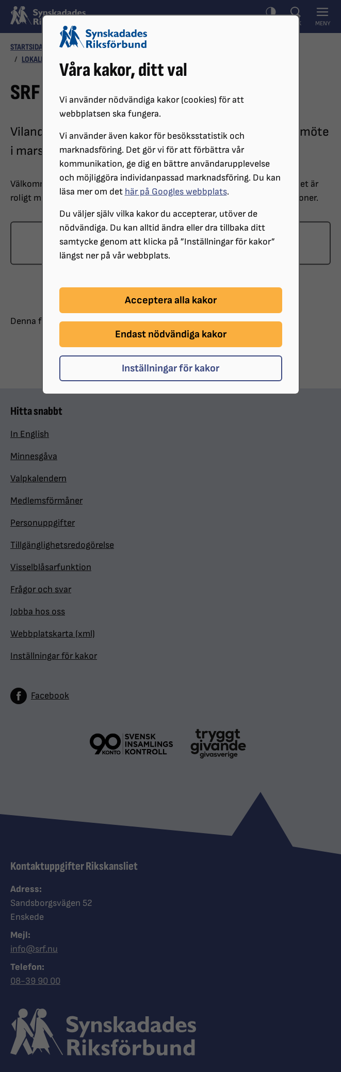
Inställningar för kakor (170, 368)
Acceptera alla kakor (171, 300)
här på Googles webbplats (176, 191)
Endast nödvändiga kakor (170, 334)
